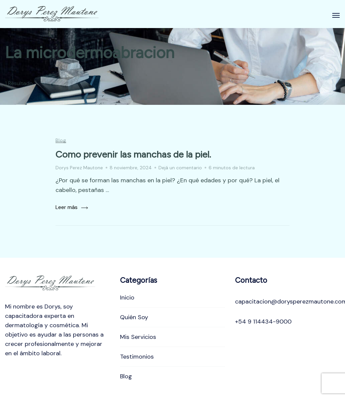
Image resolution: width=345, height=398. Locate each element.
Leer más (66, 207)
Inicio (127, 297)
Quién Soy (134, 317)
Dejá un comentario (180, 167)
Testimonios (137, 357)
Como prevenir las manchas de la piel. (133, 154)
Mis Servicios (138, 337)
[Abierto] (336, 15)
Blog (60, 140)
